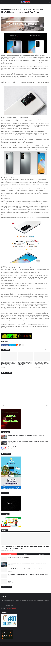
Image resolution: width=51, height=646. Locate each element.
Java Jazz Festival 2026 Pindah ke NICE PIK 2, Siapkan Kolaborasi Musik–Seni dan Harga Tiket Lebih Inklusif (28, 580)
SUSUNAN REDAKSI (12, 446)
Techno (6, 6)
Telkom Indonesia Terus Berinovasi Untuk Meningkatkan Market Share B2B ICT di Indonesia (25, 363)
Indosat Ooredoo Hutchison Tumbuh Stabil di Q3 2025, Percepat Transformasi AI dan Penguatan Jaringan (27, 569)
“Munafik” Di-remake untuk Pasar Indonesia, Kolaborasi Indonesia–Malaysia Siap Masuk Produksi (27, 563)
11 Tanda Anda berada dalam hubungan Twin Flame (18, 557)
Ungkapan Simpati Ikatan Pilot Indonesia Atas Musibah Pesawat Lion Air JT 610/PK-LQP (26, 435)
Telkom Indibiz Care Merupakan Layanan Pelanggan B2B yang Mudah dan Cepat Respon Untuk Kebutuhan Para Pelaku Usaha (41, 364)
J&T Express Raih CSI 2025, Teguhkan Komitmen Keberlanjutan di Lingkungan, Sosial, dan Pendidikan (28, 574)
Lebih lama (47, 405)
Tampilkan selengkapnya (45, 349)
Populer (9, 554)
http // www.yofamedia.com (11, 608)
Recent (25, 554)
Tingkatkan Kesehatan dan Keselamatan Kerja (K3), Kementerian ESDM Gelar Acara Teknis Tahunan (28, 441)
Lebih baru (4, 405)
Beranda (2, 6)
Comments (41, 554)
